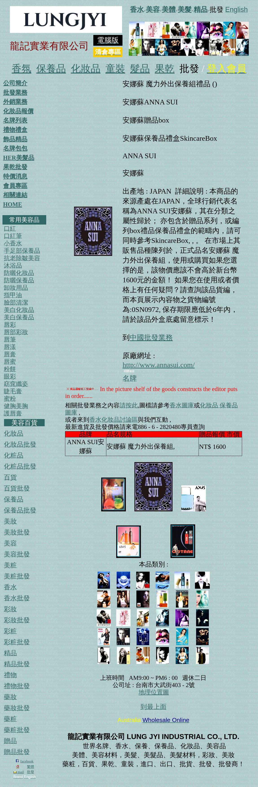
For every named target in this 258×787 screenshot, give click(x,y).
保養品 (51, 68)
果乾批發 (15, 167)
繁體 (30, 767)
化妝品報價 (18, 111)
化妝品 (86, 68)
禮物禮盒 (15, 129)
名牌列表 (15, 120)
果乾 (165, 68)
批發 (30, 772)
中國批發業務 (151, 337)
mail (18, 772)
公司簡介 (15, 83)
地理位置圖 (154, 692)
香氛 (21, 68)
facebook (27, 761)
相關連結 (15, 195)
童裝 (115, 68)
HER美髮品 (18, 157)
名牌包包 (15, 148)
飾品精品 (15, 139)
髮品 (140, 68)
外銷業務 (15, 101)
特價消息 (15, 176)
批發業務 (15, 92)
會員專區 (15, 185)
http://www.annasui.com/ (158, 365)
